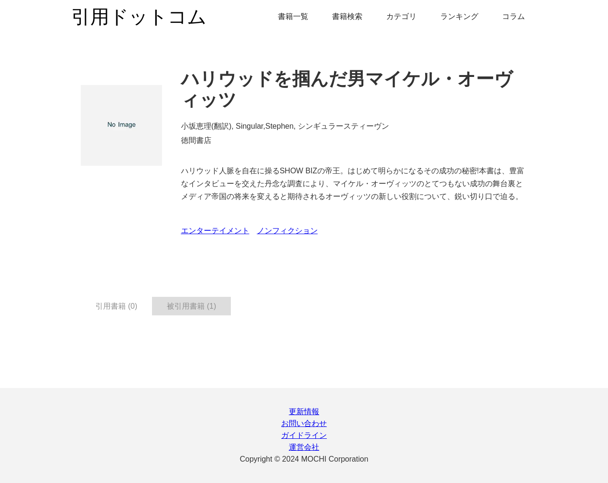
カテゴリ (401, 16)
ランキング (459, 16)
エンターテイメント (215, 231)
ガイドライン (304, 435)
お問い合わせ (304, 423)
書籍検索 (347, 16)
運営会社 (304, 447)
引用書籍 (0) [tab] (116, 306)
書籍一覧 (293, 16)
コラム (513, 16)
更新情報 (304, 411)
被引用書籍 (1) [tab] (191, 306)
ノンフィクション (287, 231)
